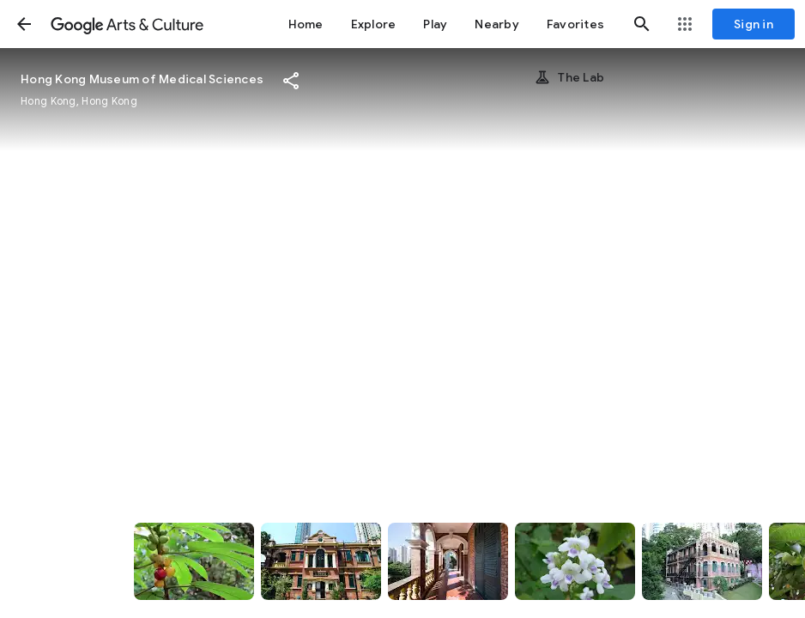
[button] (24, 24)
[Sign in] (753, 24)
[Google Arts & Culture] (127, 24)
